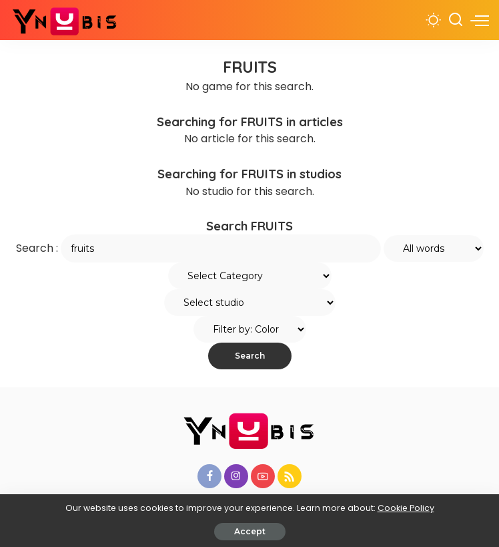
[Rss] (290, 476)
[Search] (456, 20)
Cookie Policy (406, 508)
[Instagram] (236, 476)
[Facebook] (209, 476)
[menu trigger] (479, 20)
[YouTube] (263, 476)
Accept (250, 531)
